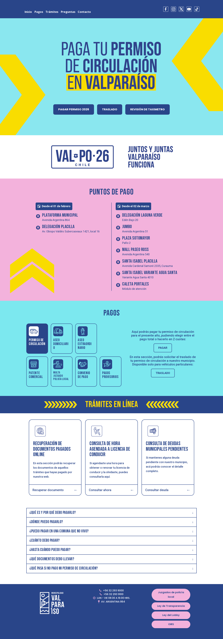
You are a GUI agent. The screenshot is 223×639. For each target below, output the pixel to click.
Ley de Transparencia (171, 606)
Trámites (52, 12)
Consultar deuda (167, 490)
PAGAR (162, 347)
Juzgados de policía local (171, 595)
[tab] (37, 339)
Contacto (84, 12)
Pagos (38, 12)
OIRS (171, 624)
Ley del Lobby (171, 615)
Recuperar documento (55, 490)
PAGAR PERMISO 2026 (73, 109)
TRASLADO (109, 109)
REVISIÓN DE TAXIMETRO (147, 109)
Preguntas (68, 12)
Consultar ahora (111, 490)
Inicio (28, 12)
